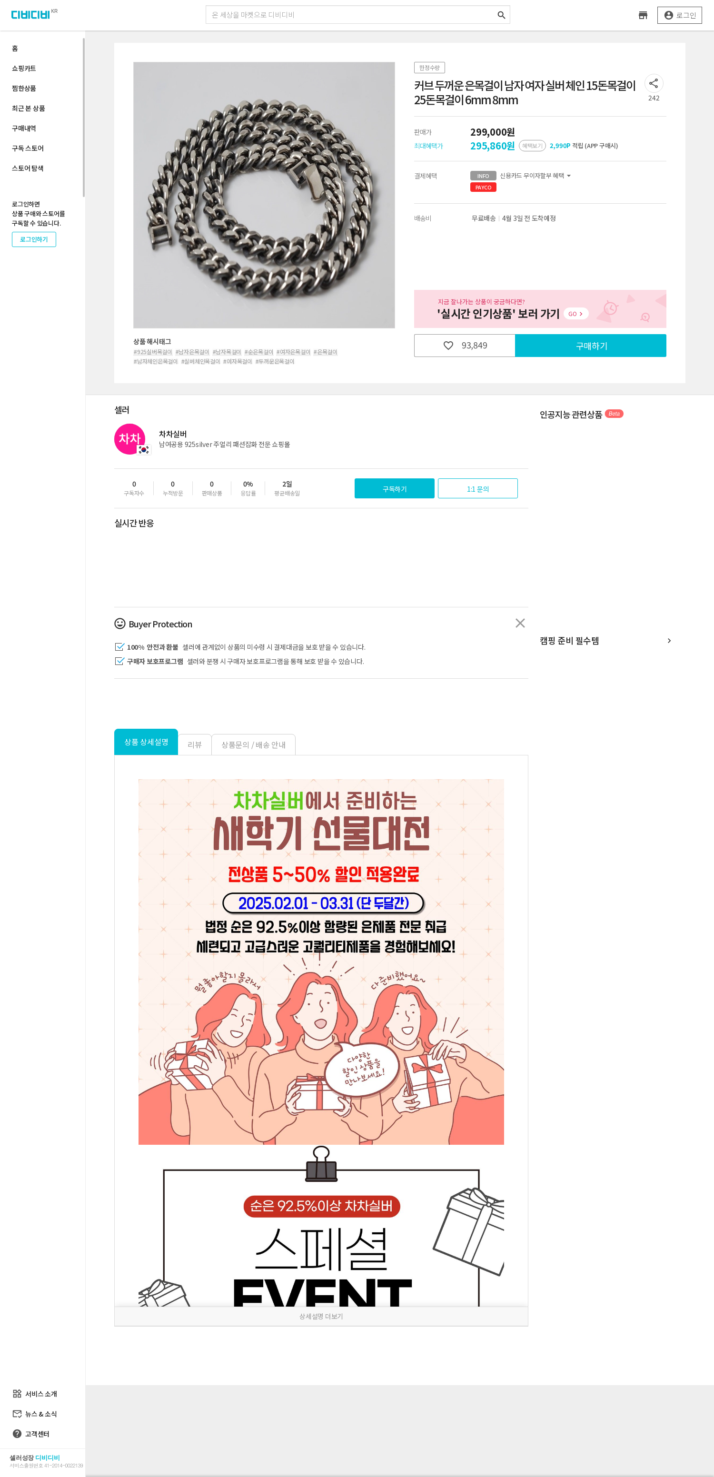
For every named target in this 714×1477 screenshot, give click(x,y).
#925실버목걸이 (153, 351)
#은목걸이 (325, 351)
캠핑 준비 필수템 (607, 641)
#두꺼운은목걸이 (275, 361)
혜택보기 (532, 145)
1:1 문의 (478, 489)
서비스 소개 (34, 1393)
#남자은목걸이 (192, 351)
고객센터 (31, 1433)
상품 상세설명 (146, 741)
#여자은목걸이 (293, 351)
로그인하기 (34, 239)
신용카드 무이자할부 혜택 (522, 175)
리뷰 (195, 744)
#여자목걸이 (237, 361)
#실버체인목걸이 (200, 361)
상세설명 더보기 (321, 1316)
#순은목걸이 (259, 351)
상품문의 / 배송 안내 (253, 744)
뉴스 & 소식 (34, 1413)
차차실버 (173, 433)
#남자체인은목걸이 (156, 361)
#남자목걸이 (227, 351)
